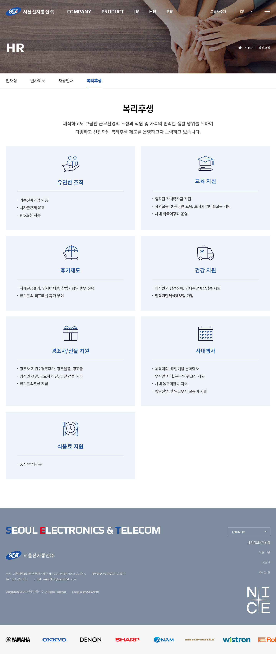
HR (152, 11)
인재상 (11, 80)
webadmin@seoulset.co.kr (59, 579)
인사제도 (37, 80)
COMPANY (79, 11)
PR (169, 11)
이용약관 (264, 552)
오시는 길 (264, 572)
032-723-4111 (20, 579)
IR (136, 11)
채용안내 (65, 80)
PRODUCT (112, 11)
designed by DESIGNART (85, 591)
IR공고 (266, 562)
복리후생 (94, 80)
